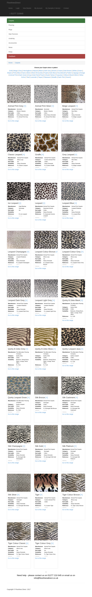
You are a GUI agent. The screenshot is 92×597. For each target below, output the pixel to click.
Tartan (52, 75)
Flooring (11, 25)
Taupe (40, 77)
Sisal (47, 75)
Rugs (10, 29)
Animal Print (13, 75)
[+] (25, 106)
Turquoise (59, 75)
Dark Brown (67, 71)
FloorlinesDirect (13, 3)
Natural (35, 71)
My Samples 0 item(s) (53, 8)
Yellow (66, 75)
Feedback (12, 56)
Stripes (9, 73)
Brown (54, 71)
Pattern (69, 73)
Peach (42, 75)
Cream (60, 71)
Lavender (34, 77)
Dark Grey (47, 71)
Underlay (12, 38)
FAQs (10, 52)
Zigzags (76, 73)
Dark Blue (52, 73)
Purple (46, 73)
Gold (10, 71)
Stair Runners (13, 34)
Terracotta (39, 73)
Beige (16, 71)
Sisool (68, 77)
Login (17, 8)
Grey (20, 71)
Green (80, 71)
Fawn (23, 73)
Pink (14, 73)
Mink (76, 75)
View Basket (27, 8)
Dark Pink (61, 77)
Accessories (13, 43)
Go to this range (13, 121)
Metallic (54, 77)
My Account (38, 8)
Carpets (11, 21)
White (75, 71)
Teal (28, 77)
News (10, 47)
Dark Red (36, 75)
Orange (82, 73)
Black (41, 71)
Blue (18, 73)
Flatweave (46, 77)
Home (10, 8)
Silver (28, 73)
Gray (29, 75)
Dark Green (23, 75)
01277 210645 (15, 14)
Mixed (71, 75)
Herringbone (27, 71)
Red (33, 73)
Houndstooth (61, 73)
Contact (66, 8)
